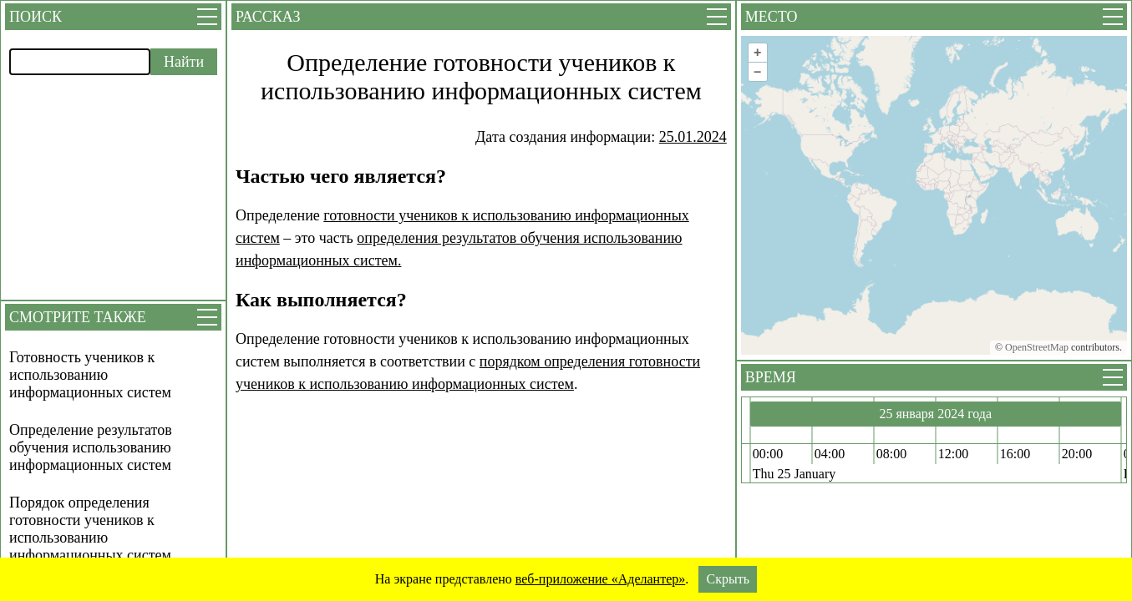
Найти (184, 61)
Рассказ (268, 16)
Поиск (35, 16)
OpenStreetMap (1037, 347)
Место (771, 16)
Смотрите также (77, 317)
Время (770, 377)
